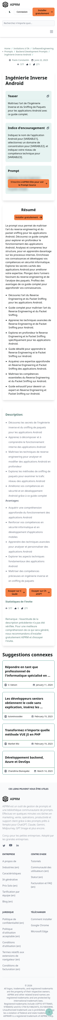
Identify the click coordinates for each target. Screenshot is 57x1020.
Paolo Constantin (20, 60)
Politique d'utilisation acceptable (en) (11, 932)
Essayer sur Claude (16, 592)
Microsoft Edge (39, 931)
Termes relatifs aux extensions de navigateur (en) (13, 955)
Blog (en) (7, 901)
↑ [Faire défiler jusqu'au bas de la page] (49, 1012)
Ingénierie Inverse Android (18, 54)
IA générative (10, 879)
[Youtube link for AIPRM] (11, 846)
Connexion (22, 11)
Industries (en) (10, 867)
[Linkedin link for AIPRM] (18, 846)
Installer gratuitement (44, 12)
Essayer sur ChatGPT (40, 592)
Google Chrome (40, 925)
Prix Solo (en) (9, 885)
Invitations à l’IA (22, 48)
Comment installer (41, 919)
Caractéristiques (11, 873)
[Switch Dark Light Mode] (10, 12)
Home (7, 48)
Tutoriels (36, 861)
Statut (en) (37, 877)
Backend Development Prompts (32, 51)
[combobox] (28, 23)
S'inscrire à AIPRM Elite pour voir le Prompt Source (29, 183)
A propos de (9, 861)
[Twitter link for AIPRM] (3, 845)
